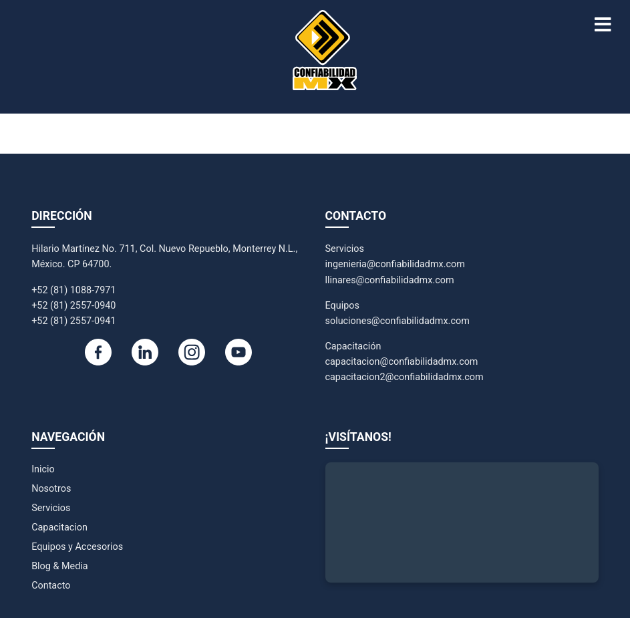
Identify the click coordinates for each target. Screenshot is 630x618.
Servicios (50, 508)
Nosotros (51, 488)
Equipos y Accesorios (77, 547)
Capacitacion (59, 527)
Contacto (50, 585)
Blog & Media (59, 566)
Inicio (43, 469)
